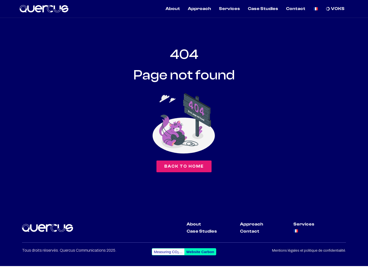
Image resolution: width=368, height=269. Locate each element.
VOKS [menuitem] (337, 8)
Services (303, 227)
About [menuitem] (173, 8)
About (194, 227)
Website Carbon (200, 255)
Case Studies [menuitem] (263, 8)
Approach (251, 227)
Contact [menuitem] (295, 8)
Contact (249, 234)
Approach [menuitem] (199, 8)
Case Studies (202, 234)
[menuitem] (315, 9)
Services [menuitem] (229, 8)
